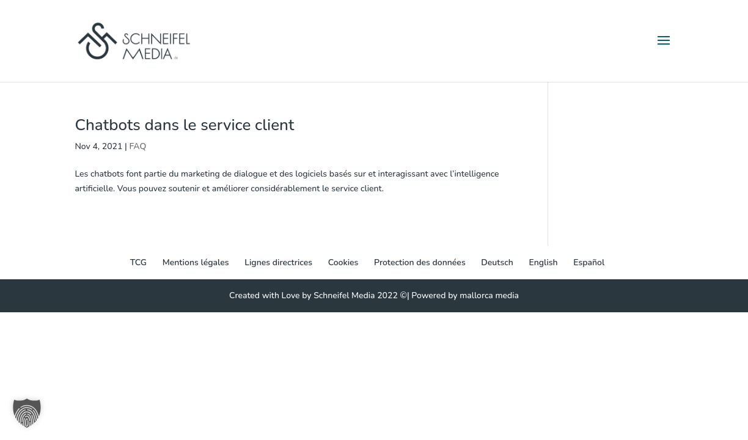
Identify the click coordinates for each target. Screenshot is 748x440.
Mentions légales (196, 262)
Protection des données (420, 262)
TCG (138, 262)
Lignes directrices (278, 262)
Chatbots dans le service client (184, 125)
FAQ (137, 146)
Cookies (343, 262)
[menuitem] (497, 262)
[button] (27, 413)
